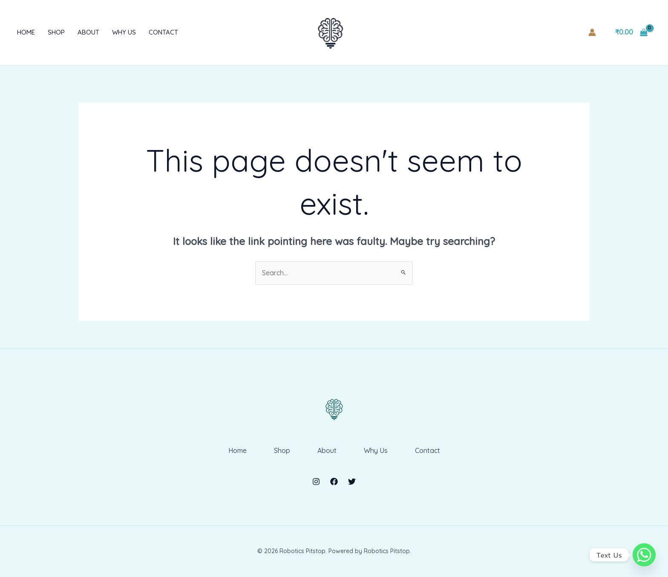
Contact (163, 32)
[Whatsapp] (644, 554)
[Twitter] (352, 481)
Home (26, 32)
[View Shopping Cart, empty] (631, 32)
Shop (56, 32)
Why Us (124, 32)
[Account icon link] (592, 32)
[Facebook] (334, 481)
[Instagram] (316, 481)
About (88, 32)
